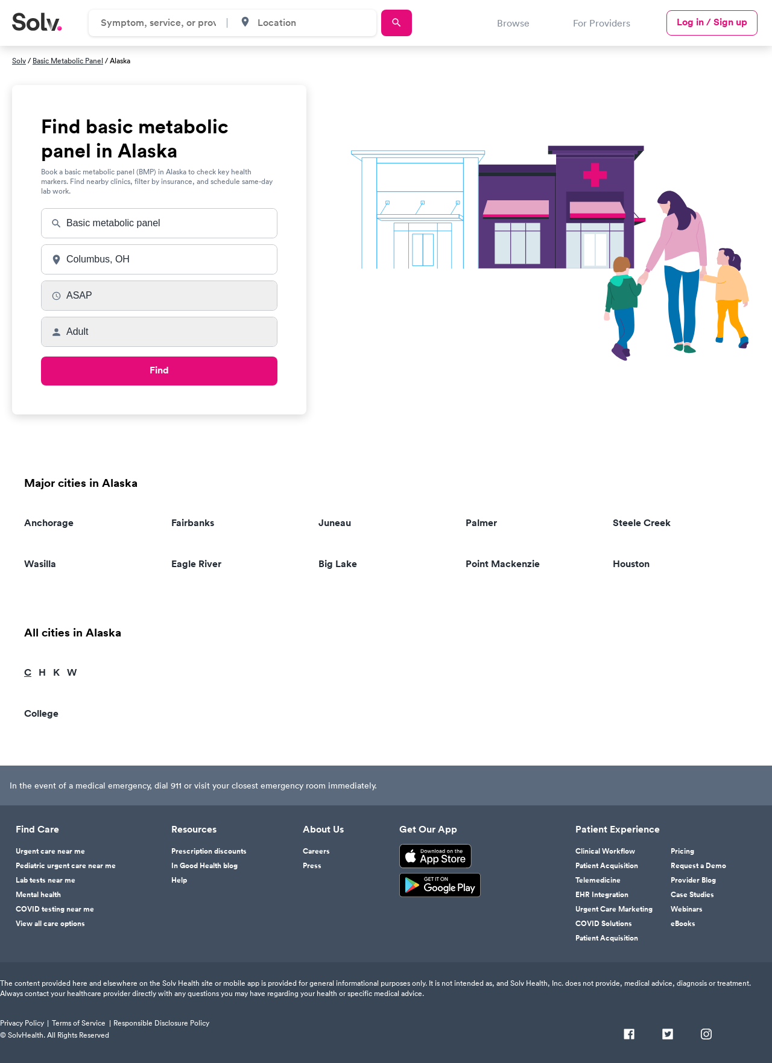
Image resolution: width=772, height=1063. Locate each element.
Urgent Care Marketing (614, 909)
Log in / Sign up (712, 22)
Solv (19, 61)
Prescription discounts (209, 851)
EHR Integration (601, 894)
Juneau (334, 522)
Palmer (481, 522)
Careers (316, 851)
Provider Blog (693, 880)
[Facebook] (629, 1035)
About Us (323, 829)
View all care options (50, 923)
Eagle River (196, 563)
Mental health (38, 894)
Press (312, 865)
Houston (631, 563)
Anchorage (49, 522)
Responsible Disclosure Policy (161, 1023)
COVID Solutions (603, 923)
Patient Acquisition (606, 865)
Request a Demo (698, 865)
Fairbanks (192, 522)
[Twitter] (667, 1035)
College (41, 713)
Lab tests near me (45, 880)
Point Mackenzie (503, 563)
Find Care (37, 829)
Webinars (687, 909)
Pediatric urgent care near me (66, 865)
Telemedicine (598, 880)
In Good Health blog (204, 865)
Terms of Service (79, 1023)
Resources (194, 829)
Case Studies (692, 894)
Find (159, 370)
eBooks (683, 923)
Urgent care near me (50, 851)
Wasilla (40, 563)
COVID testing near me (55, 909)
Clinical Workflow (605, 851)
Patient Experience (617, 829)
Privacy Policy (22, 1023)
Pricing (682, 851)
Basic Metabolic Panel (68, 61)
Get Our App (428, 829)
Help (179, 880)
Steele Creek (642, 522)
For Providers (601, 23)
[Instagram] (706, 1035)
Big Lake (337, 563)
